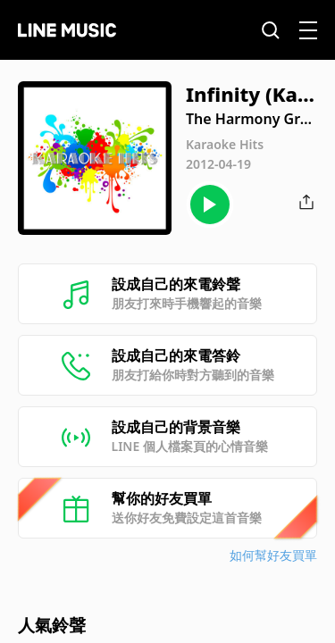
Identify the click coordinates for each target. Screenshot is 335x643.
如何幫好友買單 (273, 555)
